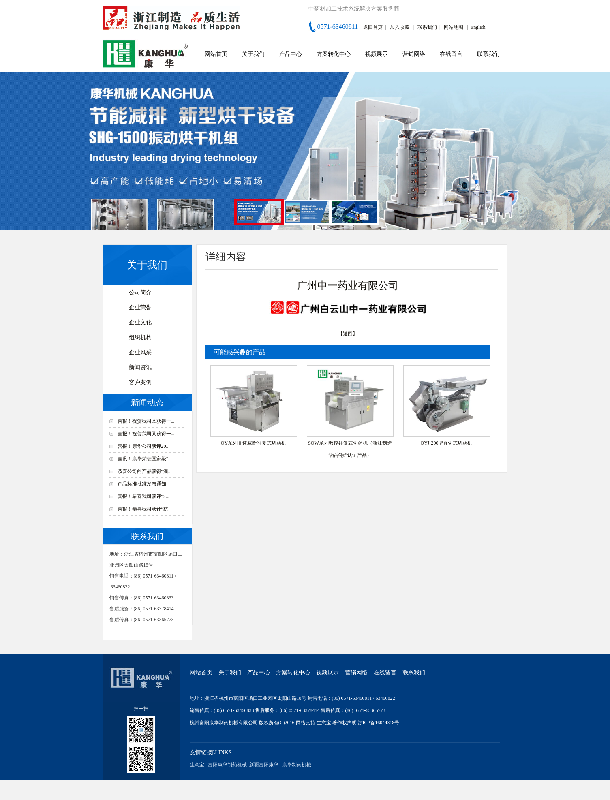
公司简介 (140, 292)
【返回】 (347, 333)
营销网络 (413, 54)
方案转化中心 (334, 54)
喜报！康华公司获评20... (144, 446)
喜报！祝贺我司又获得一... (146, 421)
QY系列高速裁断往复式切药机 (253, 443)
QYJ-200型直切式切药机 (447, 443)
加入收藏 (399, 27)
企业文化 (140, 322)
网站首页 (216, 54)
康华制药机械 (296, 765)
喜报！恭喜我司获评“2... (143, 496)
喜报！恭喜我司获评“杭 (143, 509)
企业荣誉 (140, 307)
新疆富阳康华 (263, 765)
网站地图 (453, 27)
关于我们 (253, 54)
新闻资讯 (140, 367)
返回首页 (373, 27)
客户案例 (140, 382)
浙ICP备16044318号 (379, 722)
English (478, 27)
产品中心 (290, 54)
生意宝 (324, 722)
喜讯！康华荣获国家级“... (145, 459)
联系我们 (427, 27)
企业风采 (140, 352)
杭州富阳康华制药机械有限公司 (224, 722)
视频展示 (376, 54)
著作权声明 (345, 722)
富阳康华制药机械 (227, 765)
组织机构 (140, 337)
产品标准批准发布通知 (142, 484)
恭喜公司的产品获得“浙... (145, 471)
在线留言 (451, 54)
